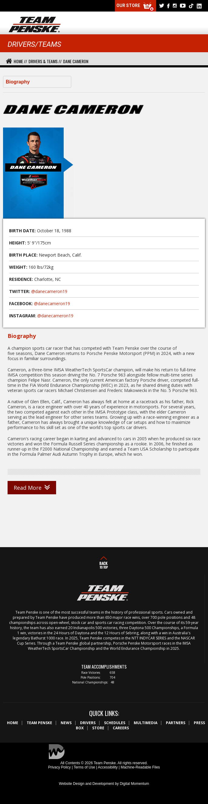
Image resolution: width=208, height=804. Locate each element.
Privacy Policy (59, 767)
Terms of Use (84, 767)
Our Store (135, 7)
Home (12, 722)
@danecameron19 (49, 291)
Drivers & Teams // (45, 61)
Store (98, 728)
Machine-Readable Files (140, 767)
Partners (175, 722)
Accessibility (108, 767)
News (66, 722)
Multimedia (145, 722)
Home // (20, 61)
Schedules (114, 722)
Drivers (88, 722)
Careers (121, 728)
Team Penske (39, 722)
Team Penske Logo (35, 25)
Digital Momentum (134, 784)
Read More (32, 487)
